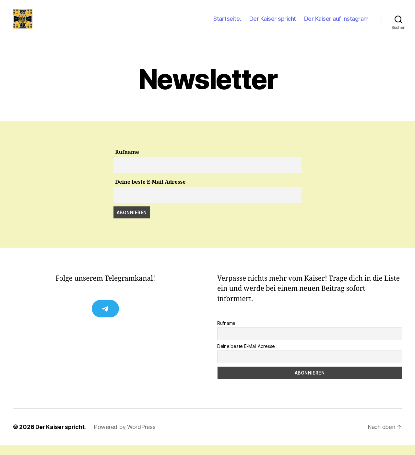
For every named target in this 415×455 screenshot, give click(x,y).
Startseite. (227, 23)
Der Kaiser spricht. (61, 436)
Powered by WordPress (126, 436)
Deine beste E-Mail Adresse (150, 192)
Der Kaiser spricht (272, 23)
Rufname (127, 162)
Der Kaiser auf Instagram (336, 23)
